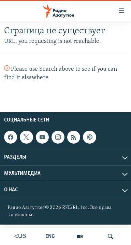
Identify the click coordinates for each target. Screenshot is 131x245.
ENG (50, 236)
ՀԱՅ (20, 236)
